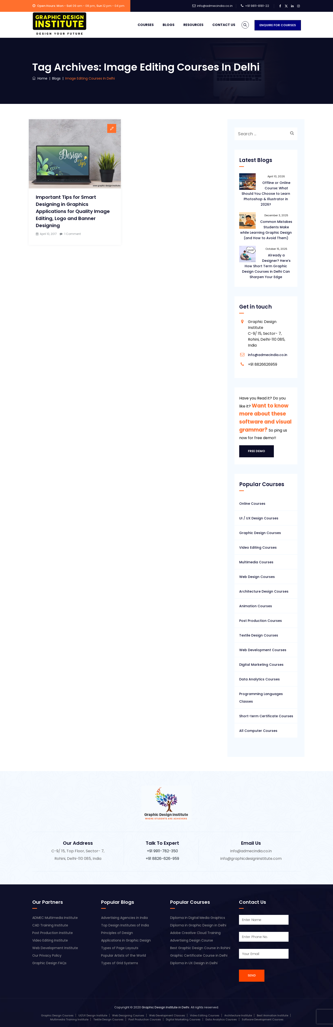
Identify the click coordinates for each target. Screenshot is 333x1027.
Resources (187, 24)
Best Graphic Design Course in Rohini (200, 948)
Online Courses (252, 503)
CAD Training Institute (50, 925)
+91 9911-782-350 (162, 851)
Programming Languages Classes (261, 698)
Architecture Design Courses (263, 591)
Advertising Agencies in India (124, 917)
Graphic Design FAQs (49, 963)
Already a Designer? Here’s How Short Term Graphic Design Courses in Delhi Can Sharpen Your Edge (266, 266)
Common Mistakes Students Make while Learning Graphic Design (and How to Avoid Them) (266, 229)
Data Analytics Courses (259, 679)
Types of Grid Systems (119, 963)
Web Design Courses (257, 576)
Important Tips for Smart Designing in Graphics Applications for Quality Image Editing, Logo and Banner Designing (73, 211)
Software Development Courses (263, 1019)
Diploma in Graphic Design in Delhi (198, 925)
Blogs (162, 24)
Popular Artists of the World (123, 955)
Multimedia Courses (256, 562)
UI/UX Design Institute (92, 1015)
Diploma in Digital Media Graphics (197, 917)
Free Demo (256, 451)
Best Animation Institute (272, 1015)
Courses (140, 24)
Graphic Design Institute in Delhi (165, 1007)
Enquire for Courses (277, 25)
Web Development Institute (55, 948)
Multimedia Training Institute (69, 1019)
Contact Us (217, 24)
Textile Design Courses (258, 635)
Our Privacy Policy (47, 955)
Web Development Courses (262, 650)
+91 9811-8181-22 (257, 6)
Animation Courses (255, 606)
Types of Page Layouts (119, 948)
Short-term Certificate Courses (266, 716)
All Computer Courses (258, 730)
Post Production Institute (52, 932)
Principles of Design (117, 932)
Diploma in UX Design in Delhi (194, 963)
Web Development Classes (167, 1015)
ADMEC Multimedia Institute (55, 917)
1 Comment (72, 234)
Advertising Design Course (191, 940)
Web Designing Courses (128, 1015)
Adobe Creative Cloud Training (195, 932)
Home (39, 78)
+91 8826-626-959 (162, 858)
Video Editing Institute (50, 940)
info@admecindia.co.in (215, 6)
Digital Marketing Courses (261, 664)
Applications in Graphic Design (126, 940)
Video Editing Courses (258, 547)
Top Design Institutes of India (125, 925)
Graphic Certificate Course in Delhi (198, 955)
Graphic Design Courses (260, 532)
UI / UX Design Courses (258, 518)
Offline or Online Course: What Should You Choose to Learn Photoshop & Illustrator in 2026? (266, 193)
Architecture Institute (238, 1015)
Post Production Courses (260, 620)
